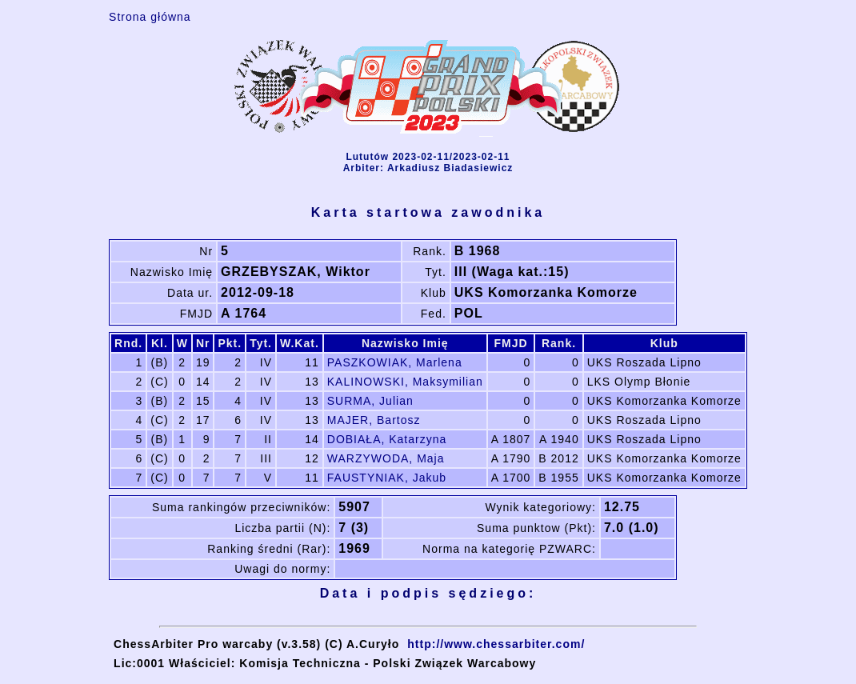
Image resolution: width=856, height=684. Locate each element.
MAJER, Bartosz (374, 420)
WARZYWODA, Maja (386, 458)
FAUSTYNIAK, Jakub (386, 477)
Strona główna (150, 16)
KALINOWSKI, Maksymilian (405, 381)
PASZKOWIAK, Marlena (394, 362)
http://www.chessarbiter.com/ (496, 644)
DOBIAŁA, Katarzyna (387, 439)
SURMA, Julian (370, 400)
